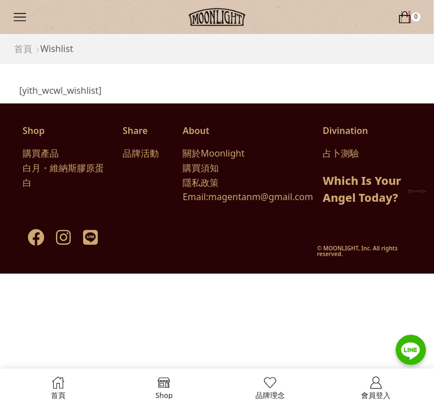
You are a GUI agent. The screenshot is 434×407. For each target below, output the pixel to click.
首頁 (23, 48)
